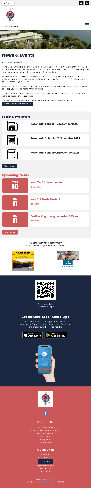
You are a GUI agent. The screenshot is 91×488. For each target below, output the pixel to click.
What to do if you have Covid (17, 104)
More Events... (10, 232)
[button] (8, 3)
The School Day (46, 468)
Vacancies (45, 454)
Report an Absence (45, 465)
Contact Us (45, 461)
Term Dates (45, 471)
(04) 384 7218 (49, 427)
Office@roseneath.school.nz (48, 430)
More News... (9, 166)
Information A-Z (45, 457)
